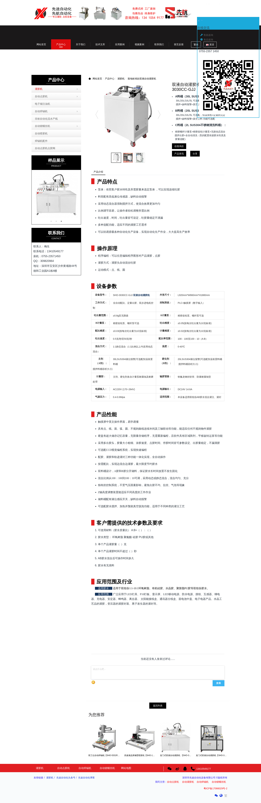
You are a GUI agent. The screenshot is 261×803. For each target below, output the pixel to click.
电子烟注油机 (42, 103)
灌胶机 (121, 78)
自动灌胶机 (188, 783)
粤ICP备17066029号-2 (215, 789)
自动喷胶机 (41, 133)
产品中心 (109, 78)
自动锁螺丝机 (56, 126)
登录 (207, 4)
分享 (195, 153)
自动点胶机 (56, 96)
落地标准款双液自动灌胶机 (142, 78)
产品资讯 (179, 153)
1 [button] (51, 221)
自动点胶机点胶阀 (45, 148)
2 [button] (56, 221)
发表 (218, 684)
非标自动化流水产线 (46, 118)
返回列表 (157, 706)
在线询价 (179, 146)
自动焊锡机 (56, 111)
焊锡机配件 (41, 140)
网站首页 (41, 44)
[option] (128, 116)
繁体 (196, 44)
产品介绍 (99, 172)
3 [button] (61, 221)
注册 (218, 4)
